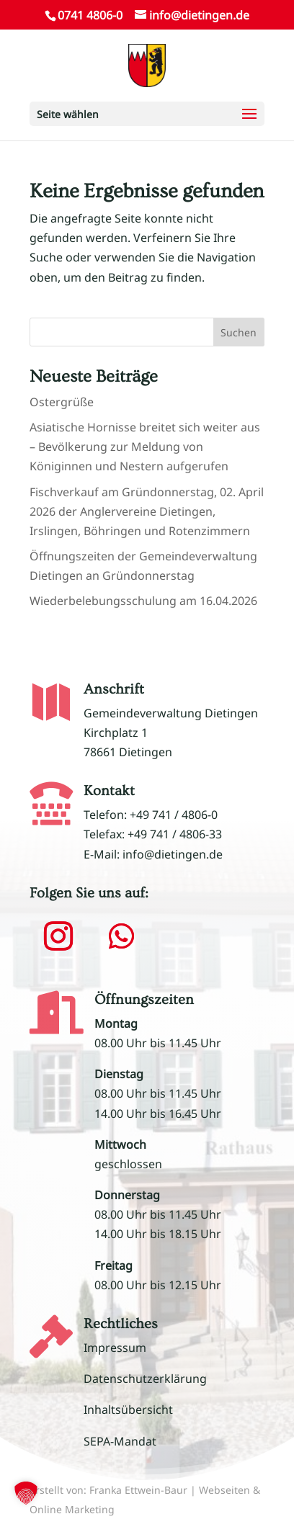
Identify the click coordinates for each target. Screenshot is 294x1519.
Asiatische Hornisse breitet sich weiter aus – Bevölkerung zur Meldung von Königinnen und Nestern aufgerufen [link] (145, 446)
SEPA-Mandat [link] (120, 1441)
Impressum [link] (115, 1348)
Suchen (238, 332)
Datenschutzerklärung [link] (145, 1378)
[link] (146, 64)
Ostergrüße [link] (62, 402)
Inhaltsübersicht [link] (128, 1409)
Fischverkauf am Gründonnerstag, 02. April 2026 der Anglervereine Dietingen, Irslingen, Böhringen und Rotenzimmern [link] (147, 511)
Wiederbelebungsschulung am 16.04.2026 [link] (143, 601)
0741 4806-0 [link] (90, 15)
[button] (147, 114)
